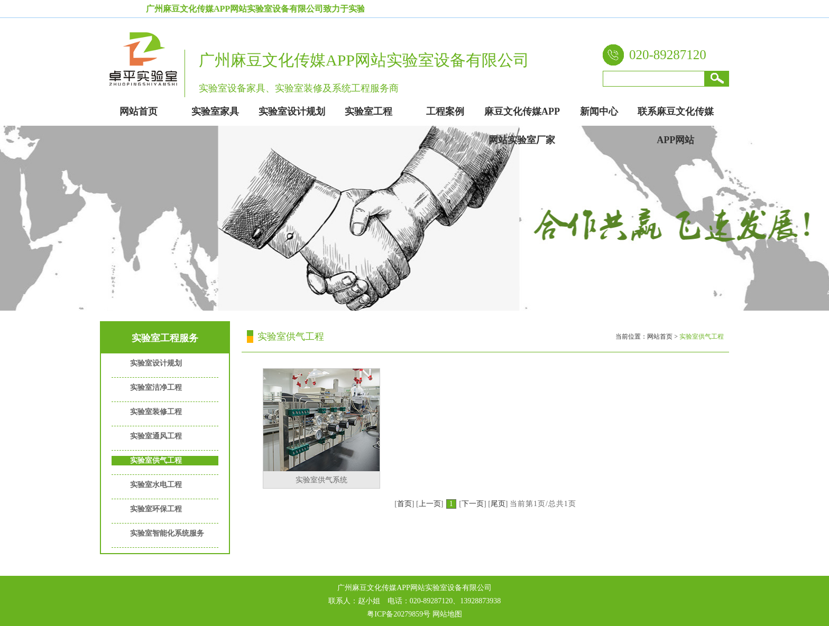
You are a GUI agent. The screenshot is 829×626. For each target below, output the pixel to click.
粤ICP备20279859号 (398, 614)
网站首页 (660, 336)
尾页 (498, 504)
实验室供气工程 (156, 460)
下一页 (473, 504)
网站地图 (447, 614)
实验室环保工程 (156, 509)
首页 (404, 504)
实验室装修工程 (156, 412)
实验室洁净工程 (156, 387)
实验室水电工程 (156, 485)
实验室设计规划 (156, 363)
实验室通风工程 (156, 436)
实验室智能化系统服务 (167, 533)
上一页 (430, 504)
